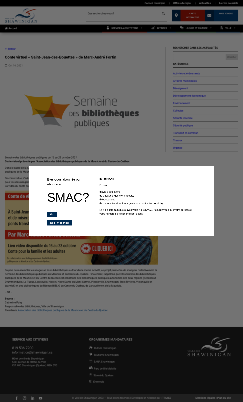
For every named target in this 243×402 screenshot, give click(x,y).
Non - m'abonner (59, 222)
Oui (52, 214)
